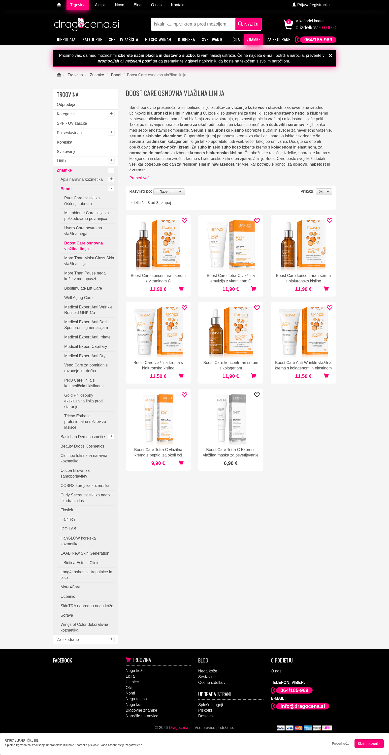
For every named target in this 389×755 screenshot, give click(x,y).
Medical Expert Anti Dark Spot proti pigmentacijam (86, 325)
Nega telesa (136, 699)
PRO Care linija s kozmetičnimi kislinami (83, 383)
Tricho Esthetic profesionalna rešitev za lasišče (85, 421)
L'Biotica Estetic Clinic (80, 563)
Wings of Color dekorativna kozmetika (84, 627)
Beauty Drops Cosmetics (82, 446)
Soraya (67, 615)
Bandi (66, 189)
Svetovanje (212, 39)
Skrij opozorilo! (369, 744)
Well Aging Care (78, 298)
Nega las (133, 704)
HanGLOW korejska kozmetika (78, 541)
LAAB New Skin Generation (85, 553)
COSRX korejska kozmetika (85, 485)
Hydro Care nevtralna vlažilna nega (83, 231)
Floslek (67, 510)
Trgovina (138, 660)
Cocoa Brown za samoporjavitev (75, 473)
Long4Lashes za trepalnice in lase (86, 575)
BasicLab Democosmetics (83, 437)
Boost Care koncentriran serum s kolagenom (230, 365)
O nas (276, 671)
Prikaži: (307, 191)
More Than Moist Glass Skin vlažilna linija (89, 261)
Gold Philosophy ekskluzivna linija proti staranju (83, 401)
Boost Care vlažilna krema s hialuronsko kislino (158, 365)
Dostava (205, 716)
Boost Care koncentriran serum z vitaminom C (158, 278)
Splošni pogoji (210, 705)
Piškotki (205, 710)
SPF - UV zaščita (123, 39)
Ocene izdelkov (211, 682)
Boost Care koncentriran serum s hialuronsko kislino (303, 278)
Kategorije (92, 39)
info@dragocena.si (303, 706)
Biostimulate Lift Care (83, 288)
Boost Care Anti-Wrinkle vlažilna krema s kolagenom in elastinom (303, 365)
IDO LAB (68, 529)
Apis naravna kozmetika (82, 179)
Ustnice (132, 682)
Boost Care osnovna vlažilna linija (83, 246)
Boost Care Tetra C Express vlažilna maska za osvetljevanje (231, 452)
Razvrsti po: (141, 191)
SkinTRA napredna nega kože (87, 606)
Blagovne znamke (141, 710)
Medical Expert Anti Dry (84, 356)
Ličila (234, 39)
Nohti (130, 693)
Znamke (253, 39)
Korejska (186, 39)
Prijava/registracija (311, 5)
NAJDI (248, 24)
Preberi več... (341, 743)
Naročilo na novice (142, 716)
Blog (203, 660)
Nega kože (135, 670)
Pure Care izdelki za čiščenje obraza (82, 201)
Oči (129, 688)
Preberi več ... (142, 178)
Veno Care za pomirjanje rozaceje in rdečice (86, 368)
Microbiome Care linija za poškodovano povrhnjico (86, 216)
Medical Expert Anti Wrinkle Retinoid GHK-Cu (88, 310)
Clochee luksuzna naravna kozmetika (84, 458)
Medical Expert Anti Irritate (87, 337)
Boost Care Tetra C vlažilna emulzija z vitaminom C (231, 278)
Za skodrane (278, 39)
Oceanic (68, 596)
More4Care (70, 587)
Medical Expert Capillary (85, 346)
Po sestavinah (158, 39)
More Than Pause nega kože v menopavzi (85, 276)
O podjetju (282, 660)
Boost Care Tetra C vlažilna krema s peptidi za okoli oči (158, 452)
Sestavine (207, 677)
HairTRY (68, 519)
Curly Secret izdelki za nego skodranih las (85, 498)
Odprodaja (65, 39)
